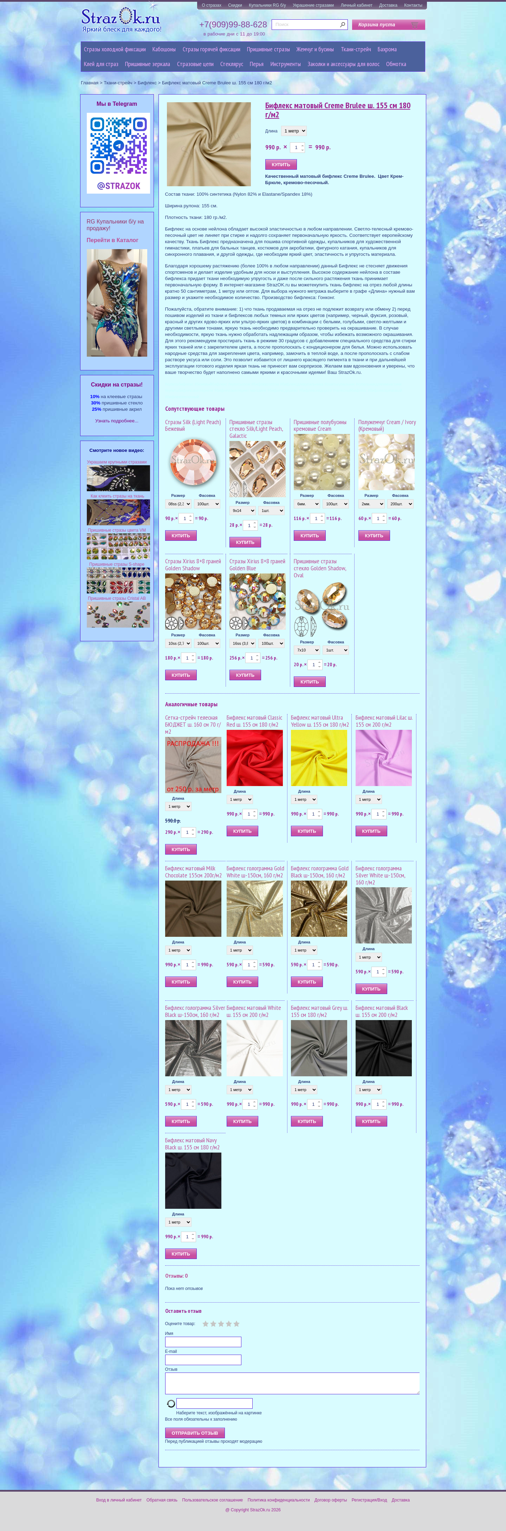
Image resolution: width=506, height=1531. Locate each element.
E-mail (171, 1351)
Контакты (413, 5)
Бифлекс (147, 82)
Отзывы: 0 (176, 1275)
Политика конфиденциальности (279, 1504)
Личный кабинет (356, 5)
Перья (257, 64)
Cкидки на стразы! (117, 385)
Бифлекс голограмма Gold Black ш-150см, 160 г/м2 (320, 871)
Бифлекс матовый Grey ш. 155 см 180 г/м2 (319, 1011)
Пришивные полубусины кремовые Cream (320, 425)
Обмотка (396, 64)
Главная (89, 82)
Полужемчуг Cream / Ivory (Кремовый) (387, 425)
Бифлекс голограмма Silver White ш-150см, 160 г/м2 (380, 875)
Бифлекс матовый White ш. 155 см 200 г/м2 (254, 1011)
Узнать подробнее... (116, 420)
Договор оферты (330, 1504)
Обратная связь (162, 1504)
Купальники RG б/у (267, 5)
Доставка (388, 5)
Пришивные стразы (268, 49)
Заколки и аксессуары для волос (343, 64)
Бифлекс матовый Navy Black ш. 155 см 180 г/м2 (192, 1143)
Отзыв (171, 1369)
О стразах (211, 5)
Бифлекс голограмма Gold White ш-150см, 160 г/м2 (255, 871)
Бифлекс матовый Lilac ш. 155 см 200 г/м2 (384, 720)
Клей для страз (101, 64)
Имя (169, 1333)
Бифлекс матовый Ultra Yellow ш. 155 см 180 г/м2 (320, 720)
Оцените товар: (180, 1323)
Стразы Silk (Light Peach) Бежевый (193, 425)
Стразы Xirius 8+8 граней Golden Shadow (193, 564)
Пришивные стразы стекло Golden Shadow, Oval (320, 568)
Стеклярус (231, 64)
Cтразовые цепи (195, 64)
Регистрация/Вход (369, 1504)
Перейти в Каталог (112, 240)
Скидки (235, 5)
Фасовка (207, 495)
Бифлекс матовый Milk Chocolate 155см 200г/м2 (193, 871)
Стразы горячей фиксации (211, 49)
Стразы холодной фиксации (115, 49)
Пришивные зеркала (147, 64)
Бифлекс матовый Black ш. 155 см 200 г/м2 (382, 1011)
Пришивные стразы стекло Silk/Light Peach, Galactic (256, 429)
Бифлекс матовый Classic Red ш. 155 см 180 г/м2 (254, 720)
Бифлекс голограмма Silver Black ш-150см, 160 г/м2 (195, 1011)
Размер (178, 495)
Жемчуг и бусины (315, 49)
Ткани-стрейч (356, 49)
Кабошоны (164, 49)
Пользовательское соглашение (212, 1504)
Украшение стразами (313, 5)
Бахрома (387, 49)
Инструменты (286, 64)
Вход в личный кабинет (119, 1504)
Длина (271, 131)
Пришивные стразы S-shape (116, 564)
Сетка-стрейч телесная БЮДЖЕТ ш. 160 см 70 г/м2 (193, 724)
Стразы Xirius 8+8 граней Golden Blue (257, 564)
